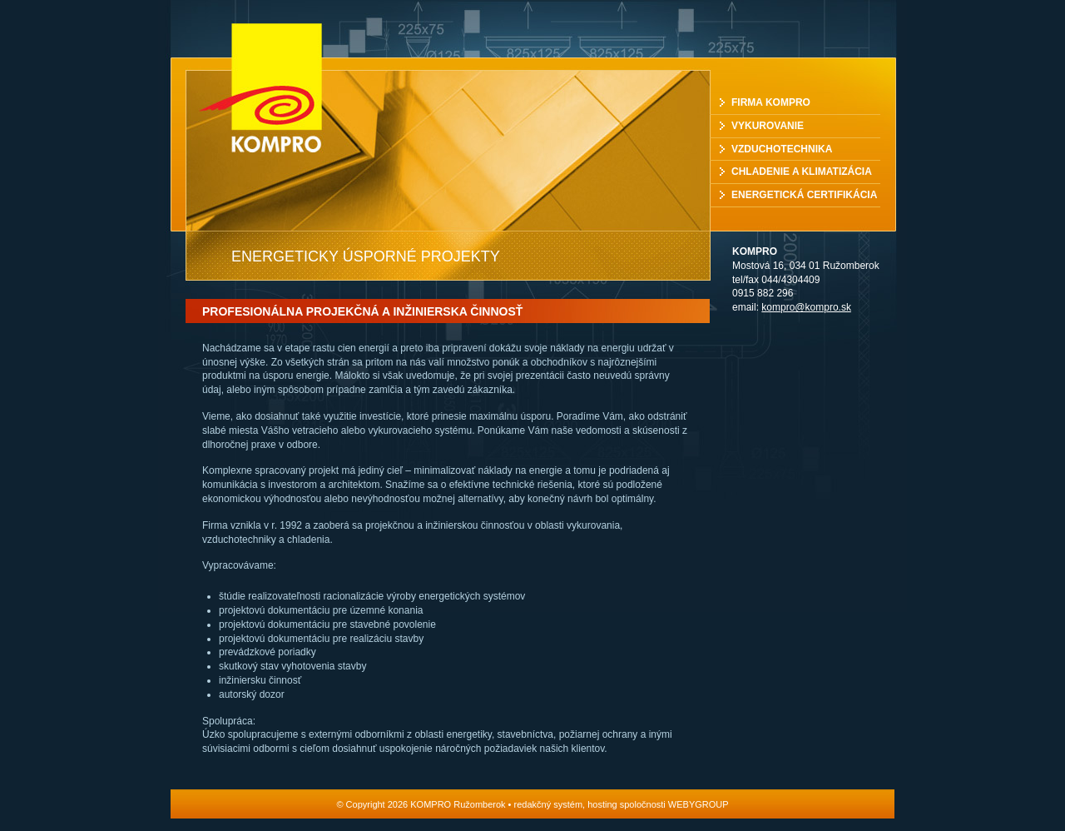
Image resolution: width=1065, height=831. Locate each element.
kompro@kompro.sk (806, 307)
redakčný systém (548, 804)
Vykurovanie (767, 126)
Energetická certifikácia (804, 195)
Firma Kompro (770, 102)
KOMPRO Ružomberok (277, 87)
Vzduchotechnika (781, 149)
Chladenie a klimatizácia (801, 171)
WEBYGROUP (698, 804)
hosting (602, 804)
